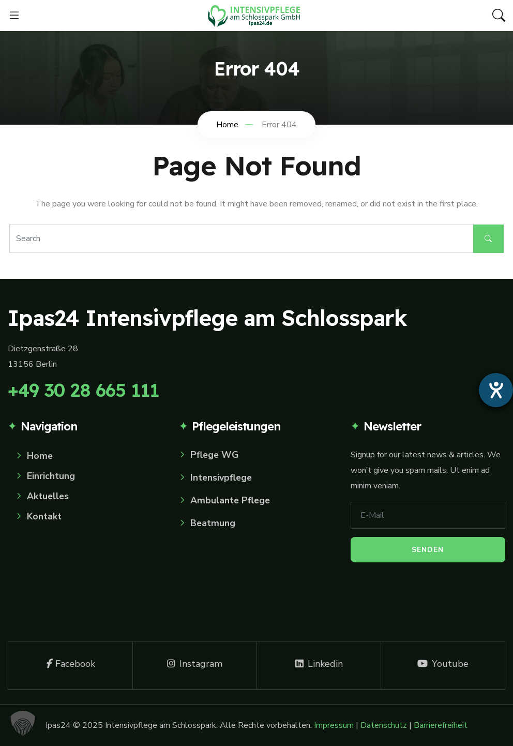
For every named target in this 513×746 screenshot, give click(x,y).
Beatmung (212, 523)
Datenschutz (383, 725)
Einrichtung (51, 476)
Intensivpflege (221, 477)
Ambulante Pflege (230, 500)
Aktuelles (48, 496)
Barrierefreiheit (440, 725)
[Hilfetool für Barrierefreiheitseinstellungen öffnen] (496, 390)
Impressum (334, 725)
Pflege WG (214, 455)
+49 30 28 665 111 (83, 390)
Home (40, 456)
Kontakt (44, 516)
